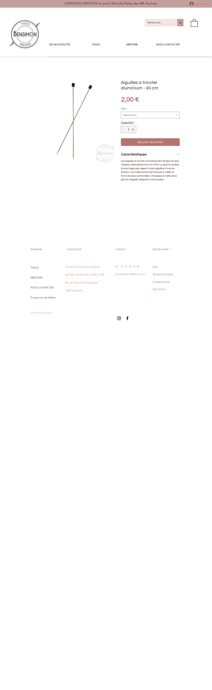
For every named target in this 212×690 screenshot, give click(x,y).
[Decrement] (124, 129)
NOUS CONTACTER (42, 287)
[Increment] (133, 129)
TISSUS (34, 267)
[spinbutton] (129, 129)
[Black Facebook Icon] (127, 318)
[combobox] (150, 115)
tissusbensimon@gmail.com (130, 274)
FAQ (155, 266)
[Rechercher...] (158, 22)
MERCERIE (37, 277)
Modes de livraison (163, 274)
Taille (124, 108)
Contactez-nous (161, 281)
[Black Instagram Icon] (119, 318)
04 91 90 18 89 (130, 266)
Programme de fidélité (43, 297)
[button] (194, 22)
